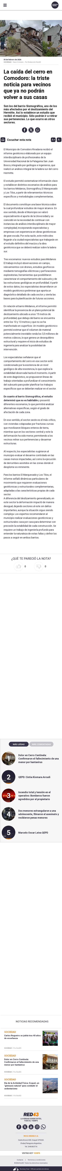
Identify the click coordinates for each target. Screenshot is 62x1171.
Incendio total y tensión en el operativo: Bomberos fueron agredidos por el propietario (34, 795)
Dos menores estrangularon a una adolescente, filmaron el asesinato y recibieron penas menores (38, 814)
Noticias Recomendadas (32, 1021)
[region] (31, 678)
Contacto (20, 1160)
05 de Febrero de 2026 (12, 60)
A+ (53, 139)
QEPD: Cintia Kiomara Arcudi (34, 777)
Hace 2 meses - (18, 62)
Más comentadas (41, 744)
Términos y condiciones (36, 1160)
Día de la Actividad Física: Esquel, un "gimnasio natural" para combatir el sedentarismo (21, 1086)
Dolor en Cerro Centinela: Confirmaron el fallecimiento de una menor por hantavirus (38, 758)
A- (59, 139)
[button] (24, 130)
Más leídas (19, 744)
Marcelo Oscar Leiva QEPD (33, 832)
